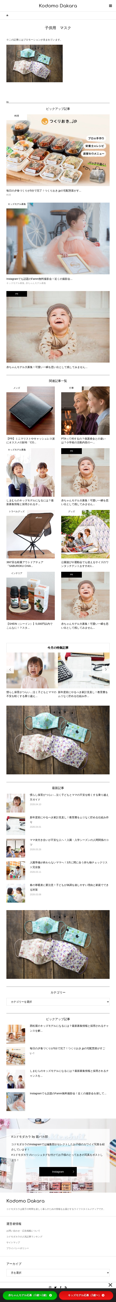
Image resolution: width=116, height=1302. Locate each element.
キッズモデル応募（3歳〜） (86, 1295)
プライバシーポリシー (17, 1248)
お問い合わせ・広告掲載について (23, 1231)
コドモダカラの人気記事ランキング (24, 1236)
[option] (32, 675)
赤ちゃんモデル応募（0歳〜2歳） (30, 1295)
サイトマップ (13, 1242)
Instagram (58, 1171)
